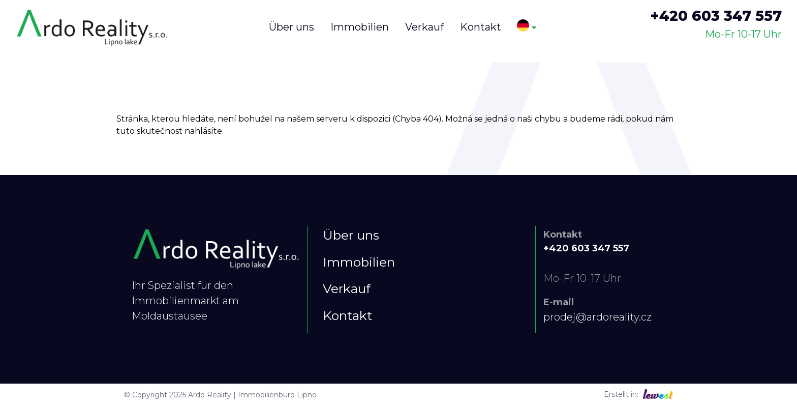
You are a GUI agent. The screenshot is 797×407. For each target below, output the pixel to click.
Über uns (351, 235)
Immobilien (359, 262)
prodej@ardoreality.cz (597, 317)
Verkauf (347, 288)
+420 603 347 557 (716, 15)
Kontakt (347, 315)
